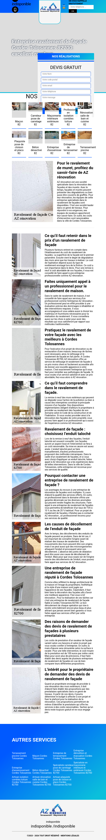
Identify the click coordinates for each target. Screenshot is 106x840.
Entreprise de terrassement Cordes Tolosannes (62, 756)
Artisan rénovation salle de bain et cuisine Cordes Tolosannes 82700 (42, 781)
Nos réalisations (66, 56)
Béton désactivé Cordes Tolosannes (42, 771)
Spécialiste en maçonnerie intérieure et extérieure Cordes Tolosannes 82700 (83, 767)
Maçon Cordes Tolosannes (40, 757)
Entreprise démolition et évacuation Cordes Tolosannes (83, 754)
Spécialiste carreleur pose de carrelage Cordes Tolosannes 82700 (63, 769)
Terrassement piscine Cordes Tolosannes (19, 756)
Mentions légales (70, 836)
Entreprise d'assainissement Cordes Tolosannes (21, 770)
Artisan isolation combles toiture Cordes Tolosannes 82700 (21, 781)
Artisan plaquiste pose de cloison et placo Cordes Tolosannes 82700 (62, 781)
